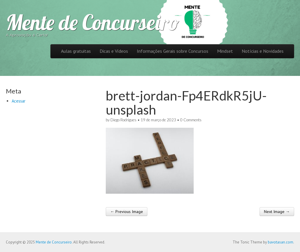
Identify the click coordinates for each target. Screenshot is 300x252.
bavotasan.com (280, 242)
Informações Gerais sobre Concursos (172, 51)
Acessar (18, 101)
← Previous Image (126, 211)
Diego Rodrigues (123, 120)
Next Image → (277, 211)
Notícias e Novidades (263, 51)
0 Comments (191, 120)
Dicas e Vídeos (114, 51)
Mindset (225, 51)
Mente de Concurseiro (92, 22)
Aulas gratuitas (76, 51)
